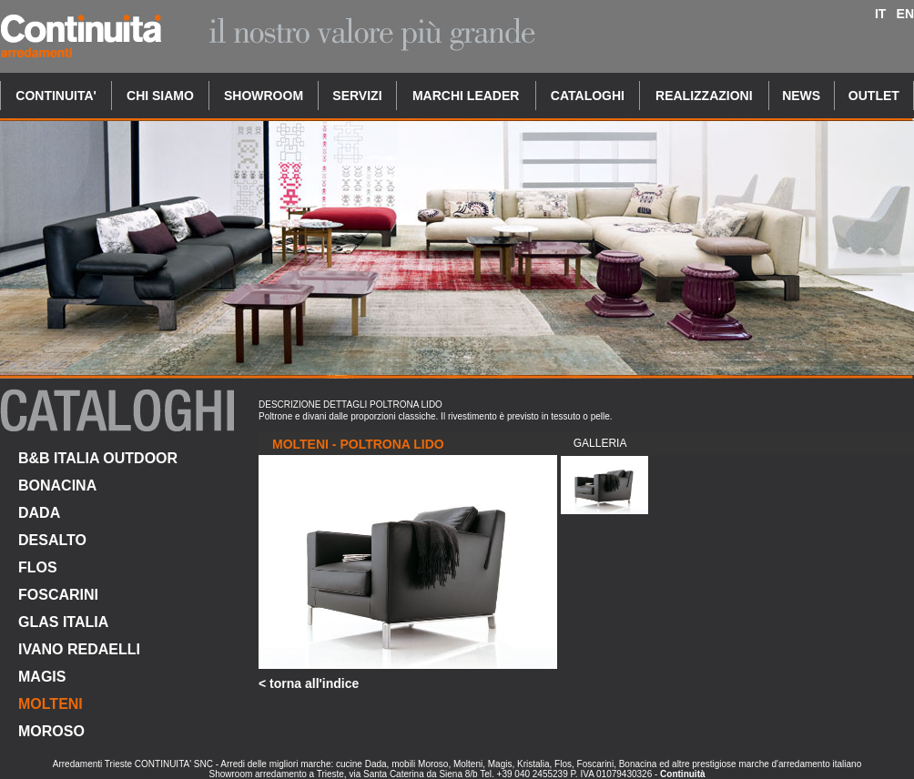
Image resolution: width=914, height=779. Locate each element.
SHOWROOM (263, 95)
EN (905, 13)
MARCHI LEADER (465, 95)
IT (880, 13)
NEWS (801, 95)
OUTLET (873, 95)
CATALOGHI (588, 95)
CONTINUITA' (55, 95)
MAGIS (42, 676)
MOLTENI (50, 704)
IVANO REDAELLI (79, 649)
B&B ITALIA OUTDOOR (98, 458)
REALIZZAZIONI (704, 95)
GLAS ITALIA (63, 622)
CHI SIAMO (160, 95)
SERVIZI (356, 95)
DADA (39, 513)
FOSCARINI (58, 594)
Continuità (682, 774)
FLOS (37, 567)
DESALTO (52, 540)
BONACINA (57, 485)
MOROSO (51, 731)
